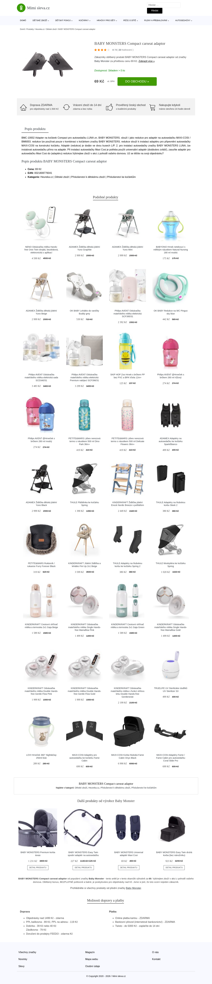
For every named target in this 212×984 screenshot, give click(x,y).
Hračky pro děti (106, 20)
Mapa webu (91, 959)
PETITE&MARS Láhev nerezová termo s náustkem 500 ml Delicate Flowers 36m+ (127, 441)
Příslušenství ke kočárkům (143, 787)
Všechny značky (27, 952)
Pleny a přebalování (155, 20)
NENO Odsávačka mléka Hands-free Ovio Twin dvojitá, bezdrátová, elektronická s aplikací (41, 250)
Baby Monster (102, 61)
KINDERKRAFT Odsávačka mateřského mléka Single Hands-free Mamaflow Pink (84, 627)
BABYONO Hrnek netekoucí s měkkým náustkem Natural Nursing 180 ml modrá (170, 250)
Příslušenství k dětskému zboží (115, 787)
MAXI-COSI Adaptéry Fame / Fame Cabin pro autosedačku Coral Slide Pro (170, 758)
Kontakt (156, 959)
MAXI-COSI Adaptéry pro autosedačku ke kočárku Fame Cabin (84, 758)
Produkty (30, 29)
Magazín (90, 952)
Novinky (22, 959)
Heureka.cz (40, 29)
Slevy (21, 966)
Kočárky (84, 20)
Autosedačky (182, 20)
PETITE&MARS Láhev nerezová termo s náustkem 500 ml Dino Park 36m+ (84, 441)
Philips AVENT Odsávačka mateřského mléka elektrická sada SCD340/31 (41, 377)
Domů (23, 20)
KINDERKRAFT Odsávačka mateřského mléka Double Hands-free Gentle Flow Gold (84, 691)
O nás (155, 952)
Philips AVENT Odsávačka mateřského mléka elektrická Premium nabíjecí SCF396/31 (84, 377)
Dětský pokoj (63, 20)
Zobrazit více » (147, 61)
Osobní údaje (92, 966)
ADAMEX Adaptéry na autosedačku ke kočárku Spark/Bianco (171, 441)
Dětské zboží (40, 20)
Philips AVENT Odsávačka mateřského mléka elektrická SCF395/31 (127, 313)
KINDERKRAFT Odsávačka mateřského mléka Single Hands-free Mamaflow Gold (170, 627)
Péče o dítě (129, 20)
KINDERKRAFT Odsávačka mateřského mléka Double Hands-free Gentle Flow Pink (41, 691)
